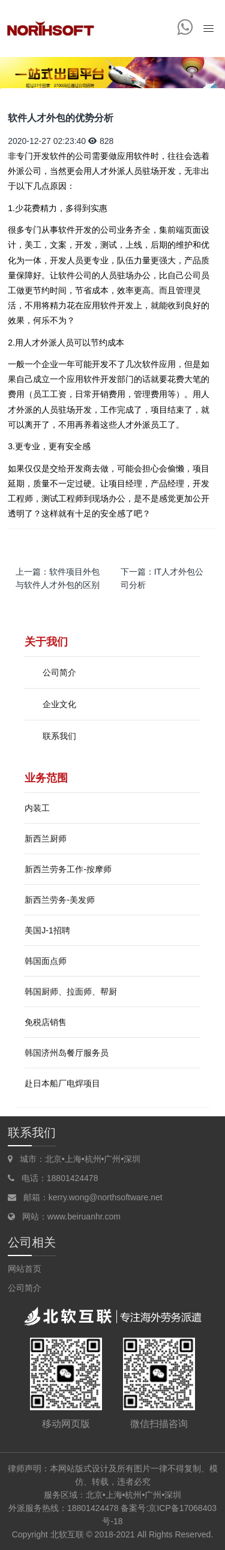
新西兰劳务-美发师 (60, 900)
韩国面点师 (46, 961)
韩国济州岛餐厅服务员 (67, 1053)
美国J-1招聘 (47, 930)
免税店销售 (46, 1022)
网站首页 (24, 1268)
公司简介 (24, 1288)
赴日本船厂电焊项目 (62, 1083)
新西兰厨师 (46, 838)
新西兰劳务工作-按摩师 (68, 869)
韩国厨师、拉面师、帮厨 (71, 991)
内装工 (37, 808)
